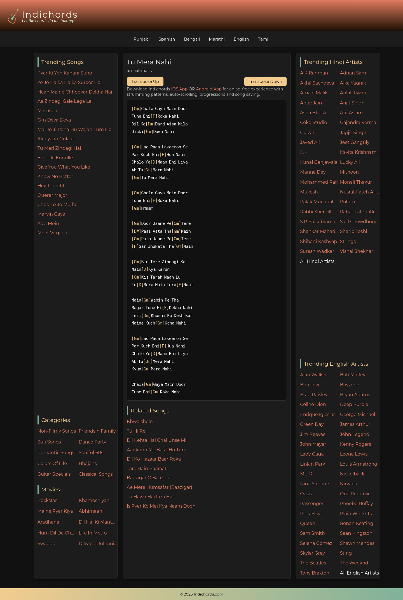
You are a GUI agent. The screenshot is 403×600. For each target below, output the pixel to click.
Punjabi (140, 39)
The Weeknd (354, 563)
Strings (348, 241)
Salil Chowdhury (358, 221)
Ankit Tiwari (353, 92)
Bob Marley (352, 374)
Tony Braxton (314, 573)
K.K (303, 152)
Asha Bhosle (313, 112)
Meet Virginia (52, 232)
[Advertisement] (77, 326)
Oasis (306, 493)
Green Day (312, 424)
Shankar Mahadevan (320, 231)
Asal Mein (48, 223)
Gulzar (307, 132)
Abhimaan (90, 511)
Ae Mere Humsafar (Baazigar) (159, 487)
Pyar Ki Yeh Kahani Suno (65, 73)
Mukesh (309, 192)
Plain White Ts (356, 513)
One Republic (355, 493)
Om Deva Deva (54, 120)
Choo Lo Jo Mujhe (58, 204)
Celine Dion (313, 404)
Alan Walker (313, 374)
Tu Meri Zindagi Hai (59, 148)
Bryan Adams (355, 394)
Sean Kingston (356, 533)
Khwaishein (140, 421)
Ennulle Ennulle (55, 157)
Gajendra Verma (358, 122)
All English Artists (359, 573)
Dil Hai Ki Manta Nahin (98, 522)
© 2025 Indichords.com (201, 594)
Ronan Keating (356, 523)
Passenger (312, 503)
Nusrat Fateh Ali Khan (360, 192)
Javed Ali (310, 142)
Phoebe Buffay (356, 503)
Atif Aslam (351, 112)
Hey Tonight (51, 185)
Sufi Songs (49, 442)
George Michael (357, 414)
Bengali (192, 39)
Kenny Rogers (355, 444)
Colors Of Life (52, 463)
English (242, 39)
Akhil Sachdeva (317, 83)
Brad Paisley (313, 394)
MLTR (306, 474)
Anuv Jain (311, 103)
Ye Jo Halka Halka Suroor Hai (70, 82)
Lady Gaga (312, 454)
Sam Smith (312, 533)
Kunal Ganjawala (319, 162)
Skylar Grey (312, 553)
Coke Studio (313, 122)
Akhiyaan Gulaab (57, 138)
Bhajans (88, 463)
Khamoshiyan (94, 500)
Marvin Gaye (51, 214)
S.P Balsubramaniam (320, 221)
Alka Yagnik (353, 83)
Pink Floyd (312, 513)
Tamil (265, 39)
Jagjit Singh (353, 132)
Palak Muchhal (316, 201)
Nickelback (352, 474)
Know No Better (55, 176)
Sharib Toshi (353, 231)
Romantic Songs (56, 452)
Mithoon (349, 172)
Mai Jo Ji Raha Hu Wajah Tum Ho (74, 129)
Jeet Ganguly (354, 142)
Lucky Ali (350, 162)
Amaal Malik (314, 92)
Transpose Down (265, 81)
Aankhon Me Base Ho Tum (156, 449)
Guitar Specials (54, 474)
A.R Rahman (314, 73)
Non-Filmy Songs (57, 431)
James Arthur (355, 424)
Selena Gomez (316, 543)
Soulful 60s (91, 452)
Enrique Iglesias (318, 414)
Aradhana (48, 522)
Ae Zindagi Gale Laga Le (65, 101)
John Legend (354, 434)
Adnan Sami (353, 73)
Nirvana (348, 483)
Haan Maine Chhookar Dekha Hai (75, 92)
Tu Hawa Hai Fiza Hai (150, 496)
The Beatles (313, 563)
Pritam (347, 201)
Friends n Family (97, 431)
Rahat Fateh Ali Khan (360, 211)
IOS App (179, 89)
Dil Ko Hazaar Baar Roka (154, 459)
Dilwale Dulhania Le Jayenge (98, 543)
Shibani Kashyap (318, 241)
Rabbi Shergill (315, 211)
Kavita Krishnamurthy (360, 152)
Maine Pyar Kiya (55, 511)
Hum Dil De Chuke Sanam (57, 533)
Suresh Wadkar (317, 251)
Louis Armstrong (358, 464)
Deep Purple (354, 404)
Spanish (166, 39)
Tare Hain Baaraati (147, 468)
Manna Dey (312, 172)
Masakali (47, 110)
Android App (209, 89)
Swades (46, 543)
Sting (346, 553)
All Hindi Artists (317, 261)
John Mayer (313, 444)
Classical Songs (96, 474)
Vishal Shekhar (356, 251)
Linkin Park (312, 464)
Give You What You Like (64, 167)
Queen (307, 523)
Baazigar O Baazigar (149, 477)
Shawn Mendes (357, 543)
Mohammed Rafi (319, 182)
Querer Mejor (52, 195)
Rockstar (47, 500)
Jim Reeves (312, 434)
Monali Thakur (356, 182)
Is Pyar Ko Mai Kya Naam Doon (161, 506)
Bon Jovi (309, 384)
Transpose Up (145, 81)
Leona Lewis (353, 454)
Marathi (217, 39)
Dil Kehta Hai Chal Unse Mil (157, 440)
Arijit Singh (352, 103)
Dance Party (92, 442)
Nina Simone (314, 483)
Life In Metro (93, 533)
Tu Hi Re (136, 431)
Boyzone (349, 384)
